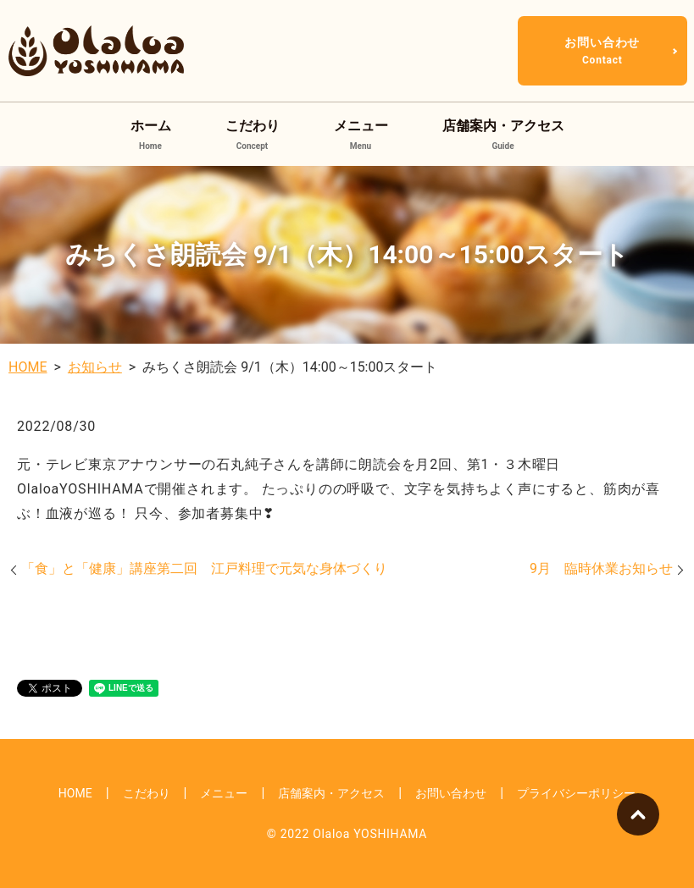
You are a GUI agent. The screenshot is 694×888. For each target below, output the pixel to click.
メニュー (361, 135)
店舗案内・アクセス (503, 135)
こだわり (252, 135)
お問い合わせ (602, 51)
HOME (27, 367)
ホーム (150, 135)
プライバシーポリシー (576, 793)
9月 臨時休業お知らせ (601, 568)
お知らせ (95, 367)
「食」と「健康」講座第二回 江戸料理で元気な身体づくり (204, 568)
